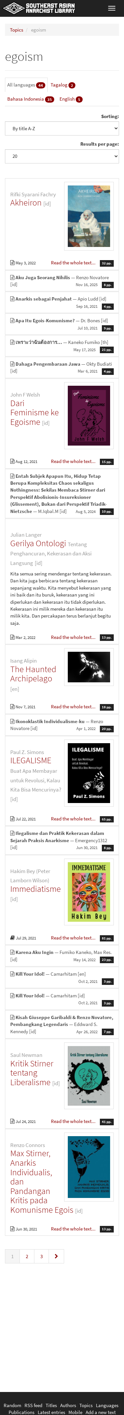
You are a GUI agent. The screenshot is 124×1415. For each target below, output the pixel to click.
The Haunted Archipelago (33, 674)
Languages (107, 1405)
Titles (51, 1405)
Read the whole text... (74, 262)
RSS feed (33, 1405)
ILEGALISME (30, 760)
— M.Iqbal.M (62, 494)
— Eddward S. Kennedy (62, 1024)
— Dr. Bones (62, 324)
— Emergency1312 (62, 840)
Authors (68, 1405)
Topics (16, 30)
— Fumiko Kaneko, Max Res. (62, 956)
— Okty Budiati (62, 368)
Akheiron (26, 202)
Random (12, 1405)
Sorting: (110, 116)
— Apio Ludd (62, 302)
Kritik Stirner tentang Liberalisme (31, 1072)
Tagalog (63, 85)
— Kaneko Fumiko (62, 346)
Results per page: (99, 144)
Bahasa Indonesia (30, 99)
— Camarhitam (62, 978)
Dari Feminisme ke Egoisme (34, 412)
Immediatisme (35, 888)
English (71, 99)
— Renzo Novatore (62, 281)
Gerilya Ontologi (38, 543)
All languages (26, 85)
